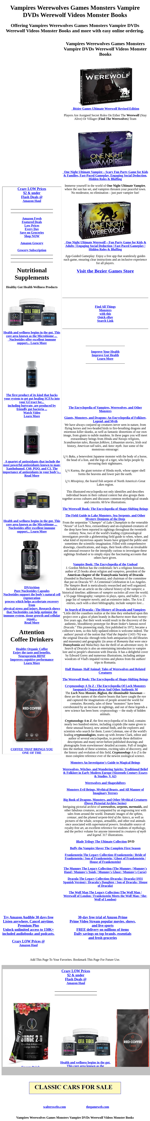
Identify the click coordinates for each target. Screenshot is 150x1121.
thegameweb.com (97, 1106)
